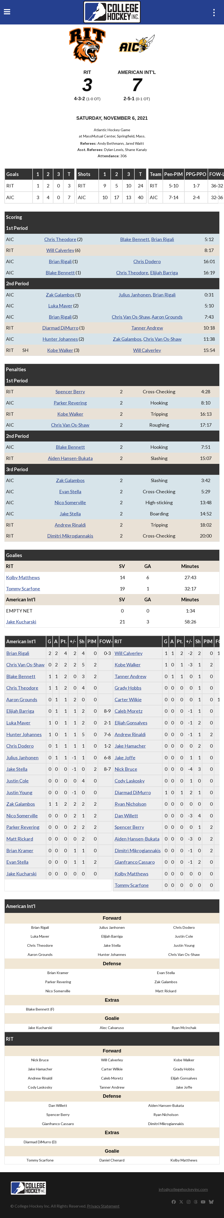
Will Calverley (60, 250)
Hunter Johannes (60, 339)
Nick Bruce (126, 769)
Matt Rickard (19, 839)
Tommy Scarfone (23, 588)
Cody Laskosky (130, 781)
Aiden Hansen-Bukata (70, 458)
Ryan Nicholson (130, 804)
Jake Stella (70, 513)
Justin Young (19, 792)
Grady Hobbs (128, 688)
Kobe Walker (60, 350)
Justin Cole (17, 781)
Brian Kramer (19, 850)
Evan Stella (70, 491)
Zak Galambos (60, 295)
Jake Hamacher (130, 746)
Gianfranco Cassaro (135, 862)
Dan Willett (126, 815)
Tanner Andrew (147, 328)
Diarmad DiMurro (60, 328)
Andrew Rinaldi (70, 525)
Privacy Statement (103, 1205)
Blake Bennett (134, 239)
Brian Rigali (162, 239)
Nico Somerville (70, 502)
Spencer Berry (70, 391)
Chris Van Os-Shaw (131, 317)
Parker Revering (70, 403)
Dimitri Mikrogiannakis (70, 536)
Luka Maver (60, 305)
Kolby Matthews (23, 577)
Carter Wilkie (128, 699)
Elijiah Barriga (164, 272)
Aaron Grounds (167, 317)
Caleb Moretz (128, 711)
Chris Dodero (147, 261)
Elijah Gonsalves (131, 722)
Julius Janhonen (135, 295)
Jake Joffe (125, 757)
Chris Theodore (60, 239)
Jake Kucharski (21, 621)
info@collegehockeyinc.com (183, 1189)
